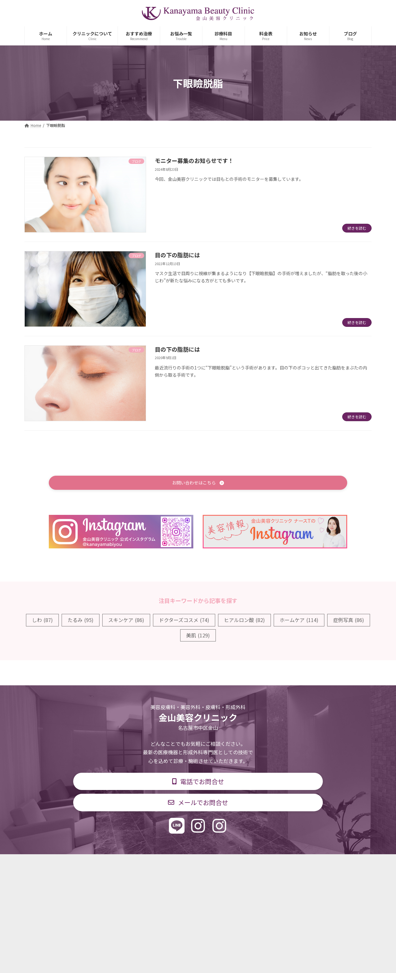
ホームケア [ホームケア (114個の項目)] (299, 621)
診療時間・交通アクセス (171, 864)
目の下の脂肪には (177, 255)
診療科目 (124, 864)
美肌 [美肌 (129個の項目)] (198, 636)
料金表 (216, 864)
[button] (198, 483)
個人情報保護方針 (287, 864)
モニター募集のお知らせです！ (194, 160)
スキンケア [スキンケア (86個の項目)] (126, 621)
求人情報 (247, 864)
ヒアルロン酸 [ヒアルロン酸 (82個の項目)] (244, 621)
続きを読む (357, 228)
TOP (95, 864)
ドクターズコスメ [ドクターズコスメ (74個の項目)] (184, 621)
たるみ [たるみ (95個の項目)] (81, 621)
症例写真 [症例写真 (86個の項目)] (348, 621)
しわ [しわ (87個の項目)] (42, 621)
